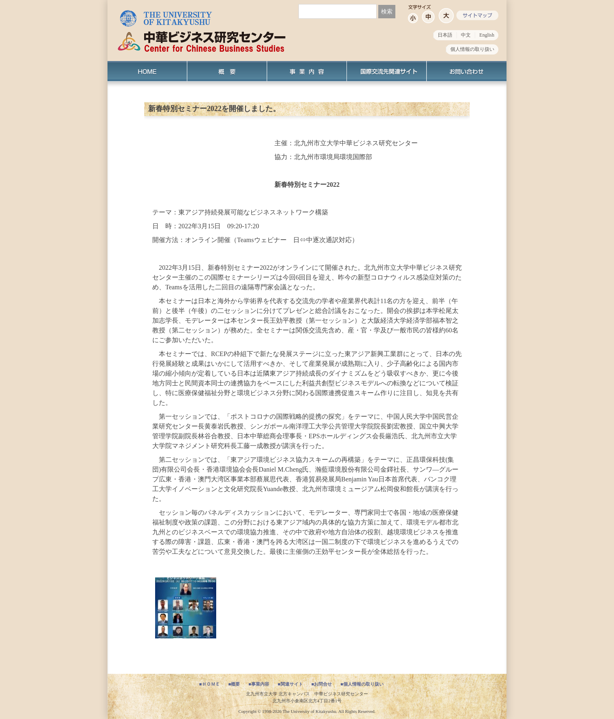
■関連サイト (290, 684)
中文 (466, 35)
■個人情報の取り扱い (362, 684)
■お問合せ (321, 684)
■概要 (234, 684)
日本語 (445, 35)
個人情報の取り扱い (472, 49)
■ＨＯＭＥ (209, 684)
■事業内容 (258, 684)
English (486, 35)
